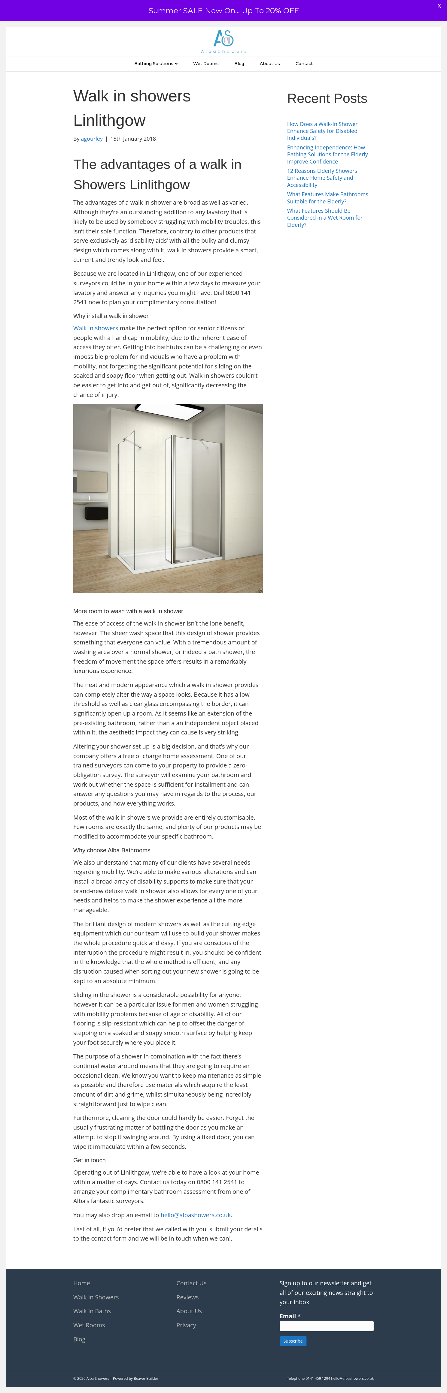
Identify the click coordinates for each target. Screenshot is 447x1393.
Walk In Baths (92, 1311)
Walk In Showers (96, 1297)
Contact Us (191, 1283)
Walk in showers (95, 328)
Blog (239, 63)
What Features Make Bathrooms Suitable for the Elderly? (327, 198)
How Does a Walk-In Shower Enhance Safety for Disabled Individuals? (322, 131)
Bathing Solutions (153, 63)
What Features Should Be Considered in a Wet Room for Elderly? (325, 217)
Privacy (186, 1325)
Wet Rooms (206, 63)
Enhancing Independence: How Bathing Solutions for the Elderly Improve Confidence (327, 154)
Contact (304, 63)
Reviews (187, 1297)
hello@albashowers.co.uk (196, 1215)
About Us (270, 63)
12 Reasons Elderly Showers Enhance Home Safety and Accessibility (322, 177)
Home (81, 1283)
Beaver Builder (146, 1378)
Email (290, 1316)
